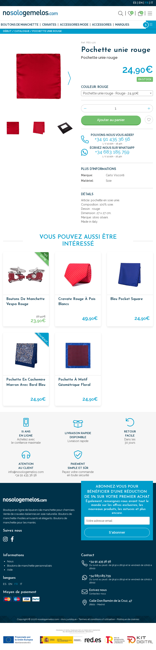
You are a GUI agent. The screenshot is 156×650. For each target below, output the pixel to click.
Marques (122, 24)
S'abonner (117, 532)
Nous (10, 561)
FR (146, 3)
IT (152, 3)
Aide (10, 569)
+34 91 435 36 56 (117, 565)
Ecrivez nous (117, 592)
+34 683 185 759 (117, 579)
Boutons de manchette (19, 24)
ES (134, 3)
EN (141, 3)
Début (7, 31)
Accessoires (102, 24)
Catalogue (21, 31)
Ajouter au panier (111, 120)
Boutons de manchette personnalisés (29, 565)
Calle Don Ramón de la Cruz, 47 (117, 602)
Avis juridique (69, 619)
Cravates (49, 24)
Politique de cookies (128, 619)
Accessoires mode (74, 24)
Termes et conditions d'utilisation (97, 619)
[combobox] (117, 93)
